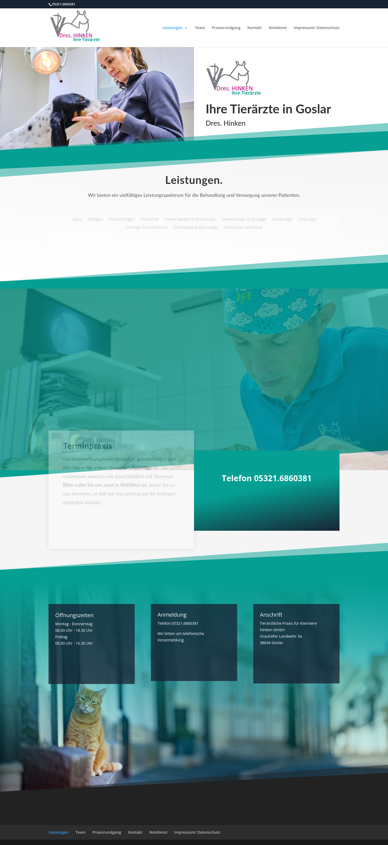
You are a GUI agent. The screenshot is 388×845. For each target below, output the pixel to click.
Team (200, 28)
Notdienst (278, 28)
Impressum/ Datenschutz (317, 28)
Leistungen (172, 28)
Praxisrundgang (226, 28)
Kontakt (254, 28)
